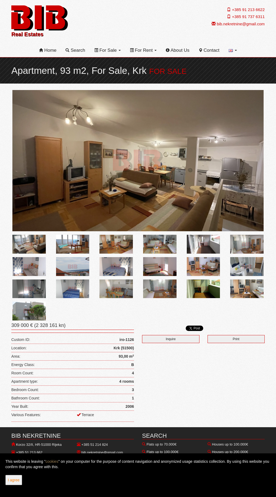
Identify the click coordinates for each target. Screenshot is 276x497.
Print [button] (236, 339)
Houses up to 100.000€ (230, 444)
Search (75, 50)
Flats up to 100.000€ (163, 452)
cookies (52, 461)
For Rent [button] (143, 50)
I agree (14, 480)
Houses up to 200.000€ (230, 452)
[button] (233, 50)
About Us (177, 50)
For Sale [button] (107, 50)
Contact (209, 50)
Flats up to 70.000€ (162, 444)
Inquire (171, 339)
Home (47, 50)
